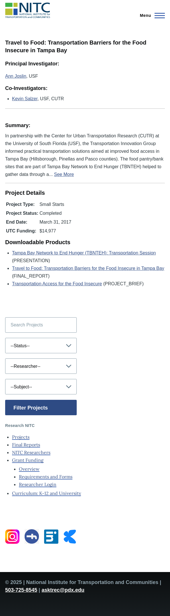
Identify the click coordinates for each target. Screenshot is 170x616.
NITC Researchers (31, 452)
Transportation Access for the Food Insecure (57, 283)
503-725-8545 (21, 590)
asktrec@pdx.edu (62, 590)
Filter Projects (30, 408)
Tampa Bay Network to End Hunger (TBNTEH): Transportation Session (84, 252)
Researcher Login (37, 484)
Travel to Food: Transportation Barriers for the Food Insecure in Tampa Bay (88, 268)
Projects (20, 437)
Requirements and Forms (45, 476)
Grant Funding (28, 460)
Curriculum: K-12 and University (46, 493)
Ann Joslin (15, 76)
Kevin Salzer (24, 98)
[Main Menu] (151, 15)
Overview (29, 469)
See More (64, 174)
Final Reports (26, 445)
